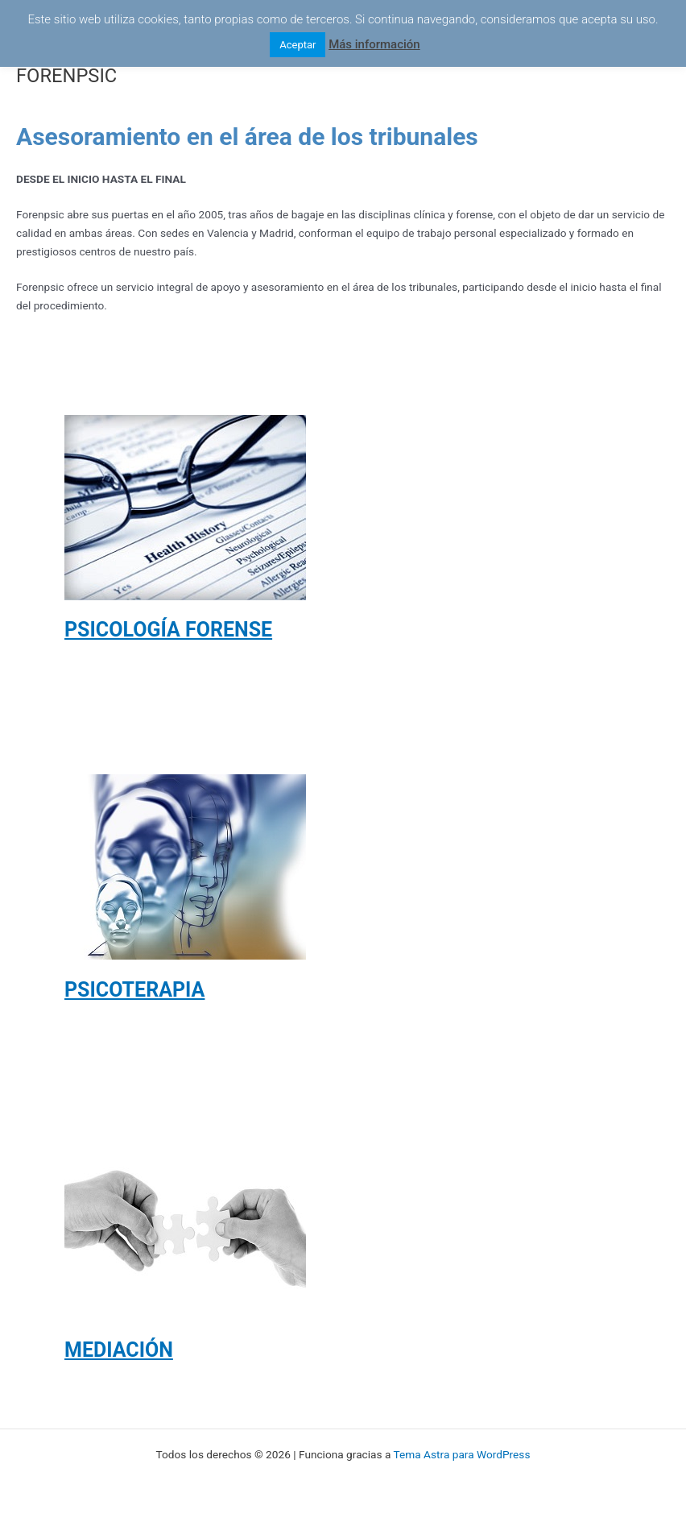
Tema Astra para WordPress (462, 1454)
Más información (374, 44)
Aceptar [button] (297, 45)
